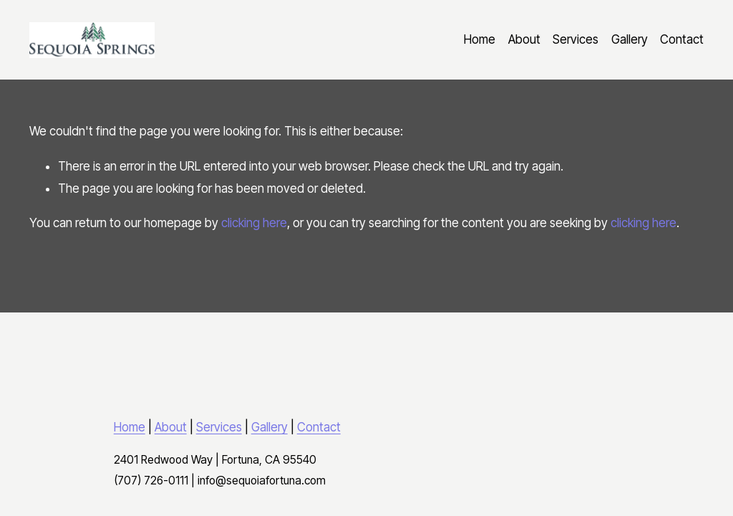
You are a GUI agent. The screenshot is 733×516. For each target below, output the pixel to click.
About (524, 39)
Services (575, 39)
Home (479, 39)
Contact (682, 39)
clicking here (254, 223)
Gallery (629, 39)
